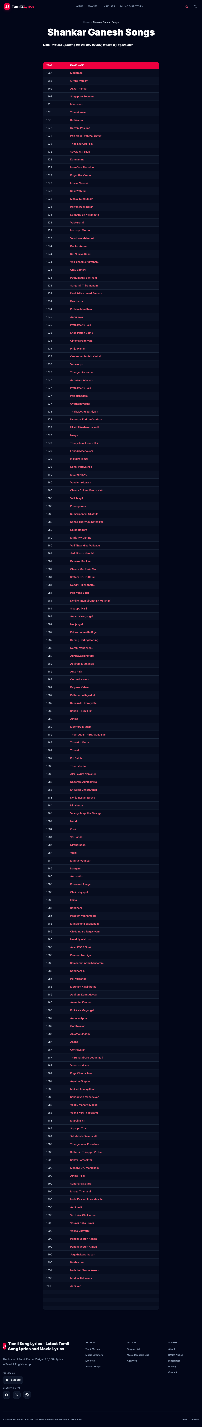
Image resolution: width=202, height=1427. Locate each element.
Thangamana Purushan (84, 1144)
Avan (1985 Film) (80, 947)
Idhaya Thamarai (80, 1191)
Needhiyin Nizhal (80, 939)
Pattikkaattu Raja (80, 325)
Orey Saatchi (78, 269)
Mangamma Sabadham (84, 923)
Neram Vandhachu (81, 648)
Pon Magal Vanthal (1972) (86, 135)
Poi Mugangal (78, 978)
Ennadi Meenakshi (81, 451)
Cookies (195, 1419)
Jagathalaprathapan (82, 1254)
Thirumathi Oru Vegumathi (86, 1057)
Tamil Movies (92, 1349)
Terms (183, 1419)
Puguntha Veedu (80, 175)
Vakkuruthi (77, 222)
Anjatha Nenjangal (81, 616)
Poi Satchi (76, 758)
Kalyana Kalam (79, 687)
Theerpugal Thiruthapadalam (88, 734)
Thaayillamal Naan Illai (84, 443)
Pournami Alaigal (80, 884)
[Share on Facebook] (6, 1395)
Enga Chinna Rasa (81, 1073)
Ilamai (74, 900)
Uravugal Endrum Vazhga (86, 419)
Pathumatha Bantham (83, 277)
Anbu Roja (76, 317)
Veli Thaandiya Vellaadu (85, 545)
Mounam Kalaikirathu (83, 986)
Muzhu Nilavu (78, 474)
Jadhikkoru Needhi (82, 553)
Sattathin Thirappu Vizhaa (86, 1152)
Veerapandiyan (79, 1065)
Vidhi (73, 852)
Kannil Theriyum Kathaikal (86, 521)
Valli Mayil (76, 498)
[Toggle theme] (187, 6)
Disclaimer (174, 1360)
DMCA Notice (175, 1355)
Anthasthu (76, 876)
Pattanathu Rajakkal (82, 695)
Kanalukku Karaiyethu (83, 703)
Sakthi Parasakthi (81, 1160)
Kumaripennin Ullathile (84, 514)
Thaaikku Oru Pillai (81, 143)
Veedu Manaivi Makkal (84, 1104)
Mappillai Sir (77, 1120)
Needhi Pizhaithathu (82, 584)
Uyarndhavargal (80, 403)
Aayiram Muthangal (82, 663)
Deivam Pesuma (80, 128)
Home (79, 6)
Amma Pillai (77, 1175)
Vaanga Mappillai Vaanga (85, 813)
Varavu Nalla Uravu (82, 1223)
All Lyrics (132, 1360)
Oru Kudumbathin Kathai (85, 356)
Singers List (133, 1349)
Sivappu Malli (78, 608)
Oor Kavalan (77, 1026)
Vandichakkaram (80, 482)
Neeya (74, 435)
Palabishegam (79, 395)
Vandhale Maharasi (82, 238)
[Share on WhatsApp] (27, 1395)
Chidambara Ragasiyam (85, 931)
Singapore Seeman (82, 96)
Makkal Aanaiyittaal (82, 1089)
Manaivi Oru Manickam (84, 1167)
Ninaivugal (76, 805)
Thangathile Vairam (82, 372)
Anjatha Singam (80, 1034)
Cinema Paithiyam (81, 340)
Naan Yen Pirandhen (82, 167)
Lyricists (109, 6)
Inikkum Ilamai (79, 458)
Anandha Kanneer (81, 1002)
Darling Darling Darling (84, 640)
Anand (74, 1041)
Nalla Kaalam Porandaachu (86, 1199)
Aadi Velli (76, 1207)
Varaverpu (76, 364)
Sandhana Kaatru (81, 1183)
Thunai (74, 750)
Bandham (76, 907)
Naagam (75, 868)
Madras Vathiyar (80, 860)
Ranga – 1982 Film (81, 711)
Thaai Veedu (78, 766)
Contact (172, 1372)
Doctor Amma (78, 246)
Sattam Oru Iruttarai (82, 577)
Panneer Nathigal (81, 955)
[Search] (195, 6)
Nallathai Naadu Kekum (84, 1270)
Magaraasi (76, 72)
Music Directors (131, 6)
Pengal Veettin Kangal (83, 1238)
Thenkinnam (78, 112)
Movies (92, 6)
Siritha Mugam (79, 80)
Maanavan (76, 104)
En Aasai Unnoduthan (83, 789)
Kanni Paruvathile (81, 466)
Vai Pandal (76, 837)
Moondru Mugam (80, 726)
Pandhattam (77, 301)
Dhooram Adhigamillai (84, 781)
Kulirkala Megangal (82, 1010)
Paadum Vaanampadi (83, 915)
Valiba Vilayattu (79, 1230)
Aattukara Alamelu (81, 380)
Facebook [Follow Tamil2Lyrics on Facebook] (13, 1380)
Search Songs (93, 1366)
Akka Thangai (78, 88)
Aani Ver (75, 1286)
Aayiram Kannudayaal (83, 994)
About (171, 1349)
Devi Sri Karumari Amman (86, 293)
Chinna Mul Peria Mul (83, 569)
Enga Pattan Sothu (81, 332)
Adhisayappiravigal (82, 655)
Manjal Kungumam (81, 198)
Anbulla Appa (78, 1018)
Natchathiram (78, 529)
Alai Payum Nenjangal (83, 774)
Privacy (172, 1366)
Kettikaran (76, 120)
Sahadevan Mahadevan (84, 1097)
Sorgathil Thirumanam (84, 285)
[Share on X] (17, 1395)
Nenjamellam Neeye (82, 797)
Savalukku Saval (80, 151)
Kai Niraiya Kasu (80, 254)
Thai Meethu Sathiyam (84, 411)
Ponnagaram (78, 506)
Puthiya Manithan (81, 309)
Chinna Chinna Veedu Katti (86, 490)
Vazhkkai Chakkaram (83, 1215)
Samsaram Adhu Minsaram (86, 963)
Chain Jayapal (79, 892)
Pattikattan (77, 1262)
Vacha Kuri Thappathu (84, 1112)
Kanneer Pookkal (80, 561)
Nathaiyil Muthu (80, 230)
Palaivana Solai (79, 592)
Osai (73, 829)
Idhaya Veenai (79, 183)
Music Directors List (138, 1355)
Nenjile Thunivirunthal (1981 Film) (90, 600)
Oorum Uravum (79, 679)
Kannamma (77, 159)
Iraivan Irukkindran (81, 206)
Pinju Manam (78, 348)
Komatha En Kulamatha (84, 214)
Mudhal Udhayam (81, 1278)
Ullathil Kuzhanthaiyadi (84, 427)
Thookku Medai (79, 742)
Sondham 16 (77, 971)
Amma (74, 718)
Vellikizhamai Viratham (84, 262)
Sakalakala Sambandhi (84, 1136)
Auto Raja (76, 671)
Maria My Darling (80, 537)
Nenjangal (76, 624)
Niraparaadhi (78, 844)
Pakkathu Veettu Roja (83, 632)
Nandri (74, 821)
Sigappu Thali (78, 1128)
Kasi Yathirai (78, 191)
